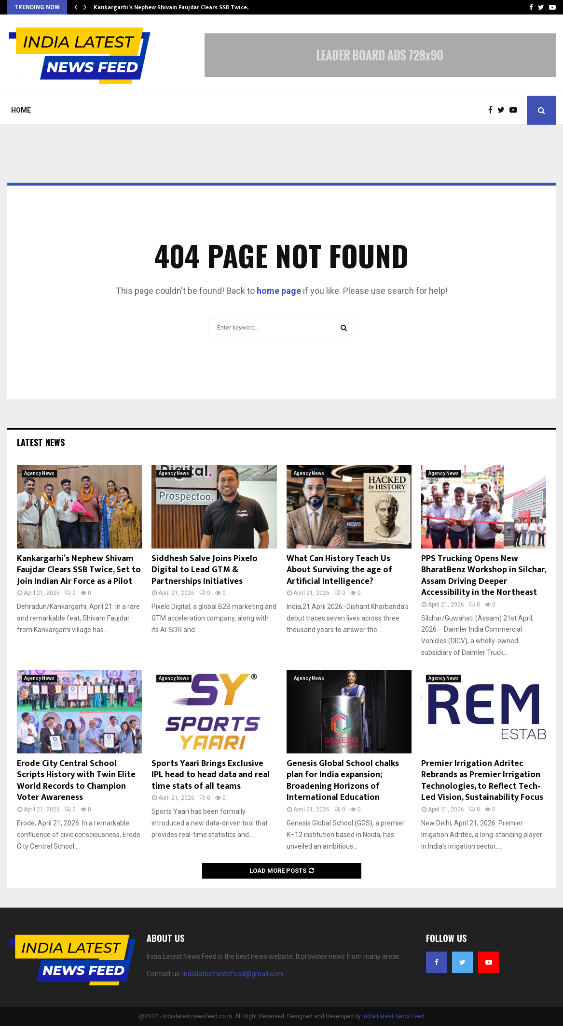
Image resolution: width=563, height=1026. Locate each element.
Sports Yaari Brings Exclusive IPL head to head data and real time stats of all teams (210, 775)
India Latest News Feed (393, 1016)
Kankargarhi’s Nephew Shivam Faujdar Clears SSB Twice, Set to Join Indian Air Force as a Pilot (79, 570)
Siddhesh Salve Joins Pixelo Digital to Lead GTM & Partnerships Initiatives (204, 570)
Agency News (39, 473)
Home (21, 110)
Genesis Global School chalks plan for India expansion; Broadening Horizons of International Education (343, 780)
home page (279, 291)
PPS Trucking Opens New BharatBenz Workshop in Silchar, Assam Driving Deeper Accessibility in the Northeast (483, 575)
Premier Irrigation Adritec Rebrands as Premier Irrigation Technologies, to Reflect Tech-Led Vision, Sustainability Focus (482, 780)
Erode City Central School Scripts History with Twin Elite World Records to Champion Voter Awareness (76, 780)
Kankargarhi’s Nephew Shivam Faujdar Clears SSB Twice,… (173, 7)
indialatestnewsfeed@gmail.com (232, 974)
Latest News (41, 442)
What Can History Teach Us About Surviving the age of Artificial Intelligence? (339, 570)
